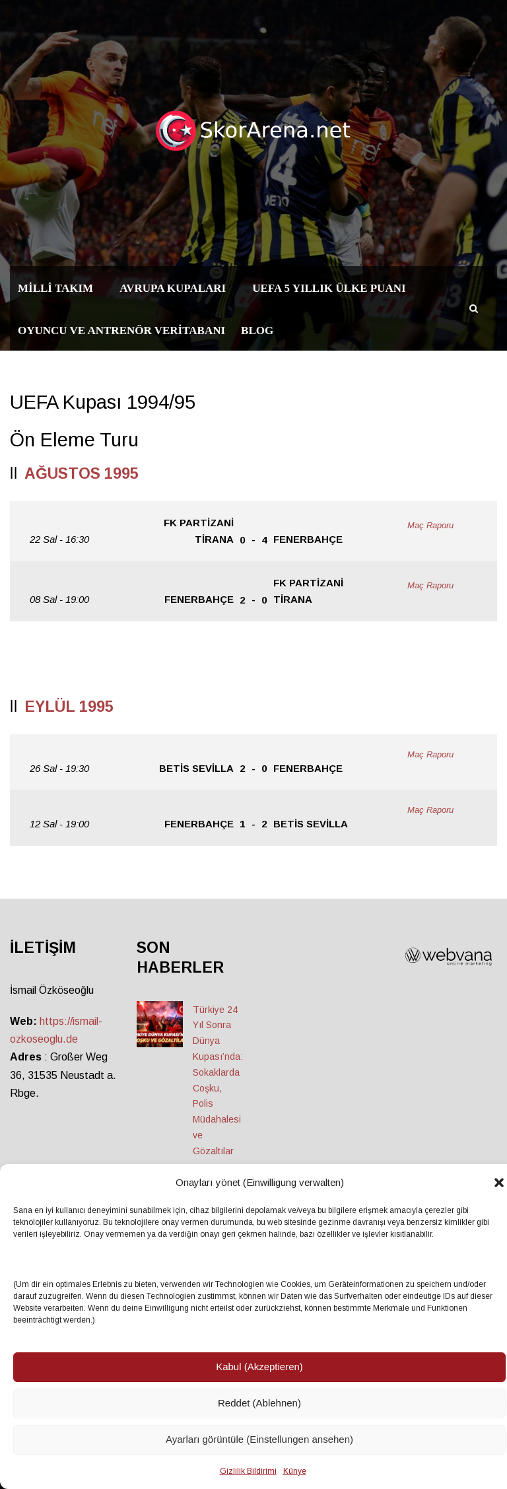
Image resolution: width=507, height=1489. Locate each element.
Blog (257, 330)
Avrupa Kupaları (172, 288)
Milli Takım (55, 288)
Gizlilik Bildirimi (248, 1471)
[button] (499, 1182)
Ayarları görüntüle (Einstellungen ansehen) (259, 1439)
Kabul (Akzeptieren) (259, 1366)
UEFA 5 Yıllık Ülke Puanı (328, 288)
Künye (294, 1471)
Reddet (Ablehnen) (259, 1402)
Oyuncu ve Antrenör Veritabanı (121, 330)
